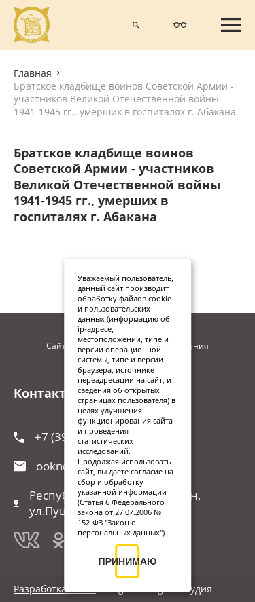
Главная (33, 73)
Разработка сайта (55, 588)
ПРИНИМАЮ (128, 561)
